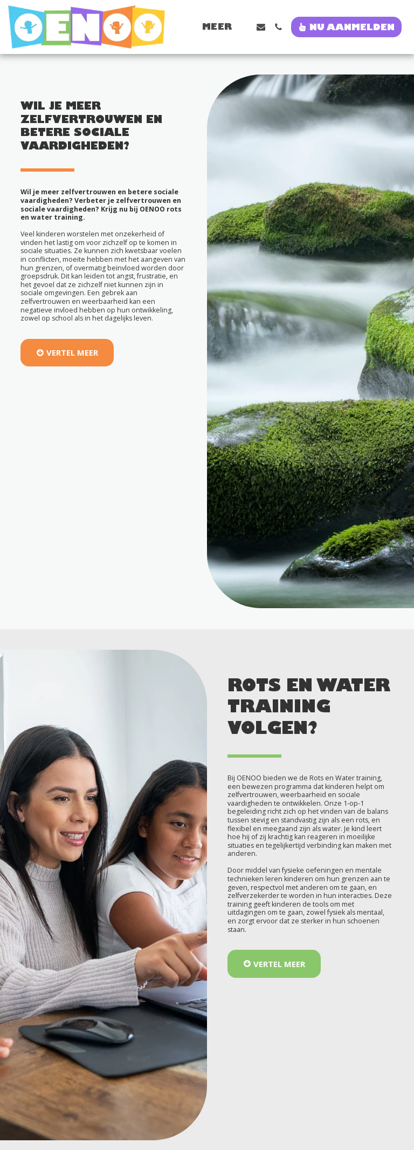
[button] (261, 27)
